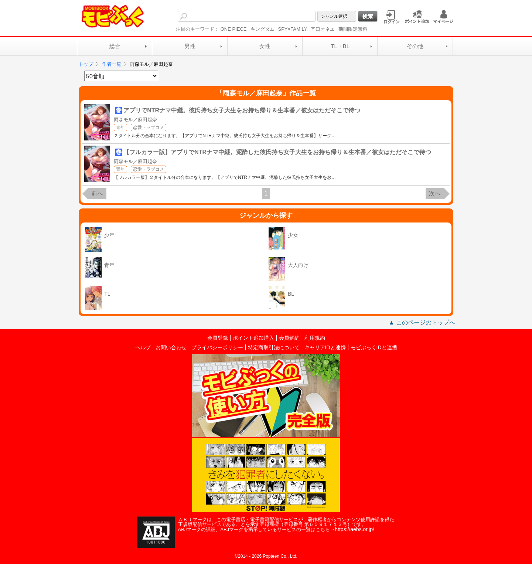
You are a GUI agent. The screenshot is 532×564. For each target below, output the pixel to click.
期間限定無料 (352, 29)
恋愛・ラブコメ (148, 127)
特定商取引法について (274, 347)
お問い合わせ (171, 347)
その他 (415, 46)
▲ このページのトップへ (422, 322)
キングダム (262, 29)
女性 (264, 46)
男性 (189, 46)
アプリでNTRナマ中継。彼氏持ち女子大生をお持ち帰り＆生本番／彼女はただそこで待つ (241, 110)
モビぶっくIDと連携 (374, 347)
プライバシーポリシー (217, 347)
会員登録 (217, 338)
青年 (120, 127)
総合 (114, 46)
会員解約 (289, 338)
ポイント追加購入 (253, 338)
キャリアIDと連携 (325, 347)
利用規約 (314, 338)
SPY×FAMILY (292, 29)
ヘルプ (143, 347)
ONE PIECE (234, 29)
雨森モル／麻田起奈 (135, 119)
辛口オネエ (323, 29)
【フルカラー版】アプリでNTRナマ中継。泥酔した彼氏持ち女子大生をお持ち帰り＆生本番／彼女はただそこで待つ (277, 152)
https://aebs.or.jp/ (354, 529)
